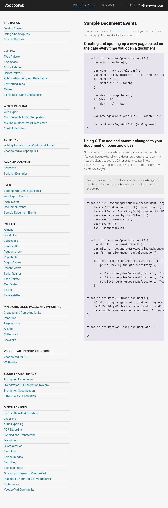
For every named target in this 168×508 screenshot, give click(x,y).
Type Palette (12, 56)
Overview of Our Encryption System (26, 385)
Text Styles (11, 62)
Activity (8, 230)
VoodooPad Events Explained (22, 191)
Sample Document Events (20, 212)
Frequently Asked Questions (22, 413)
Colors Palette (13, 73)
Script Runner (12, 273)
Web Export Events (16, 196)
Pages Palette (12, 262)
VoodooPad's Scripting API (21, 151)
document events (123, 31)
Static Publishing (14, 128)
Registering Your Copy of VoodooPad (27, 478)
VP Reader (10, 362)
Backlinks (10, 235)
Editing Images (13, 457)
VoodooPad (14, 5)
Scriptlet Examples (16, 173)
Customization (13, 446)
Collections (11, 240)
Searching (10, 451)
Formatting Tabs (14, 84)
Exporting (10, 418)
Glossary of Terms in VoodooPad (25, 473)
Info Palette (11, 246)
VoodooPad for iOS (16, 357)
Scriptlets (10, 168)
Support (108, 5)
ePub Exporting (13, 424)
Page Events (12, 201)
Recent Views (12, 268)
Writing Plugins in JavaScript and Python (29, 145)
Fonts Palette (12, 67)
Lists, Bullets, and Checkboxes (23, 95)
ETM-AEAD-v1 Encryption (20, 396)
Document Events (15, 207)
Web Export (11, 112)
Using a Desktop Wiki (17, 34)
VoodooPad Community (19, 489)
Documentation (84, 5)
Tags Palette (12, 279)
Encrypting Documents (18, 379)
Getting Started (13, 28)
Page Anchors (13, 251)
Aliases (8, 329)
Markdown (10, 440)
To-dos (8, 290)
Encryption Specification (19, 390)
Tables (8, 89)
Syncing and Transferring (19, 435)
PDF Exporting (13, 429)
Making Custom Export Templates (25, 123)
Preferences (11, 484)
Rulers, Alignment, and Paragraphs (26, 78)
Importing (10, 318)
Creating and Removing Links (22, 312)
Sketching (10, 462)
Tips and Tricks (13, 468)
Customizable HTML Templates (24, 117)
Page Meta (11, 257)
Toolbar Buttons (14, 39)
